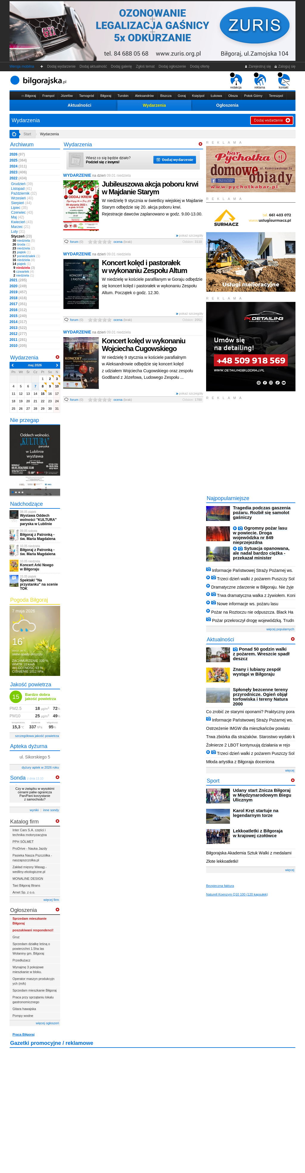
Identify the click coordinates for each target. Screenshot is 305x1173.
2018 (18, 298)
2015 (18, 316)
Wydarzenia (154, 105)
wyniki (34, 810)
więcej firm (51, 900)
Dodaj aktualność (93, 66)
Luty (18, 231)
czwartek (23, 271)
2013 (18, 328)
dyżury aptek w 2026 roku (40, 767)
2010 (18, 346)
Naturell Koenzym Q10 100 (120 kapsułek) (237, 894)
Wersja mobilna (22, 66)
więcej (289, 770)
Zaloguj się (284, 66)
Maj (17, 217)
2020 (18, 286)
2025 (18, 160)
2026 (17, 154)
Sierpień (21, 203)
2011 (18, 340)
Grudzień (22, 184)
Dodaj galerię (121, 66)
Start (27, 134)
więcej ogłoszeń (47, 1023)
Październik (24, 193)
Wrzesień (22, 198)
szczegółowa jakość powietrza (37, 736)
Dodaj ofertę (199, 66)
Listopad (21, 189)
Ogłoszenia (227, 105)
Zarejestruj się (258, 66)
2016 (18, 310)
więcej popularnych (280, 629)
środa (21, 244)
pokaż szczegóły (189, 235)
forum (76, 241)
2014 (18, 322)
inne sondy (51, 810)
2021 (18, 280)
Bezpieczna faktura (220, 885)
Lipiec (19, 208)
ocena (122, 241)
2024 (18, 166)
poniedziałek (26, 256)
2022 (18, 178)
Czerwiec (22, 212)
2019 (18, 292)
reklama (260, 80)
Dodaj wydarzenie (61, 66)
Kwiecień (22, 222)
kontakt (284, 80)
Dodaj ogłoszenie (172, 66)
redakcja (236, 80)
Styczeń (21, 236)
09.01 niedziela (119, 175)
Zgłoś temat (145, 66)
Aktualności (79, 105)
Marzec (20, 227)
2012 (18, 334)
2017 (18, 304)
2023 (18, 172)
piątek (22, 252)
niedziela (24, 240)
